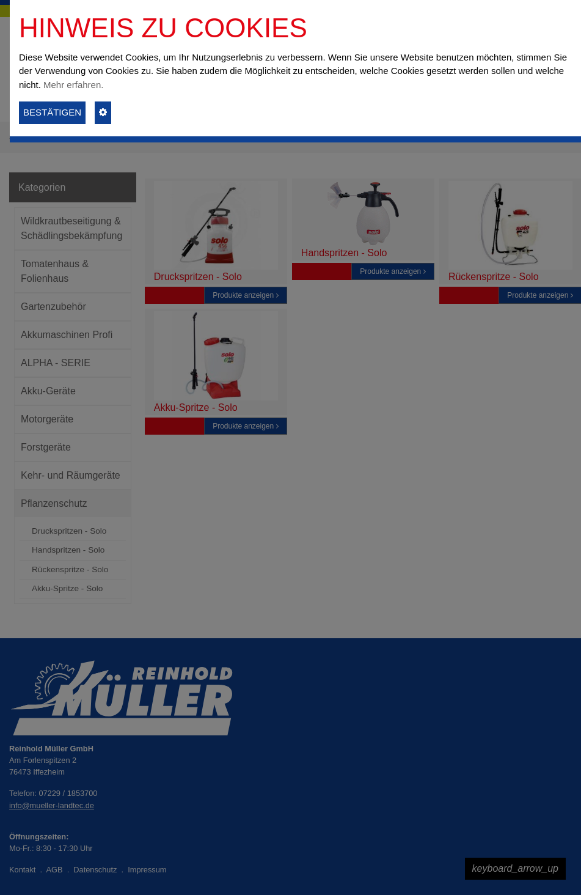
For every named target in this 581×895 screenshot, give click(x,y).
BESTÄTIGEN (52, 112)
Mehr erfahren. (73, 84)
